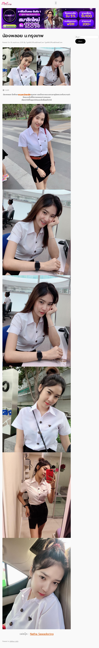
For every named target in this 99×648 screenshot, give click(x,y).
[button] (56, 3)
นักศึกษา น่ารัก (14, 641)
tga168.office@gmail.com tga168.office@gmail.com (44, 42)
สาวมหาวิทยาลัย (24, 94)
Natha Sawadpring (42, 634)
